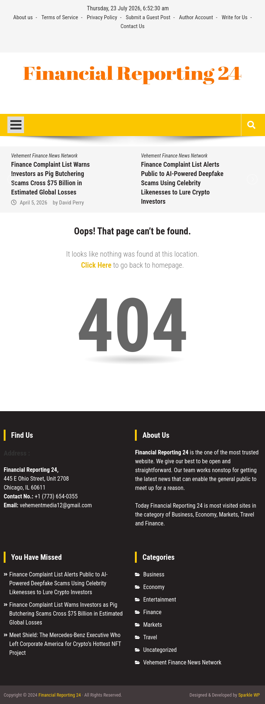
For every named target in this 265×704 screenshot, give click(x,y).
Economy (153, 586)
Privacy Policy (102, 17)
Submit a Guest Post (148, 17)
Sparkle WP (249, 695)
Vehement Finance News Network (44, 156)
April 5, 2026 (33, 202)
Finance (152, 612)
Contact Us (132, 26)
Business (153, 574)
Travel (150, 637)
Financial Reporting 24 (59, 695)
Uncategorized (160, 649)
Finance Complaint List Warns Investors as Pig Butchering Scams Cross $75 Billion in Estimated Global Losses (66, 613)
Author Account (196, 17)
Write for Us (235, 17)
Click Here (96, 265)
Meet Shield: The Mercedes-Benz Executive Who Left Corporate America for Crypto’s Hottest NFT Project (65, 644)
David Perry (71, 202)
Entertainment (159, 599)
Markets (152, 624)
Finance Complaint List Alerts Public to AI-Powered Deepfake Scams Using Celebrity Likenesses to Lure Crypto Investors (182, 182)
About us (23, 17)
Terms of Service (59, 17)
